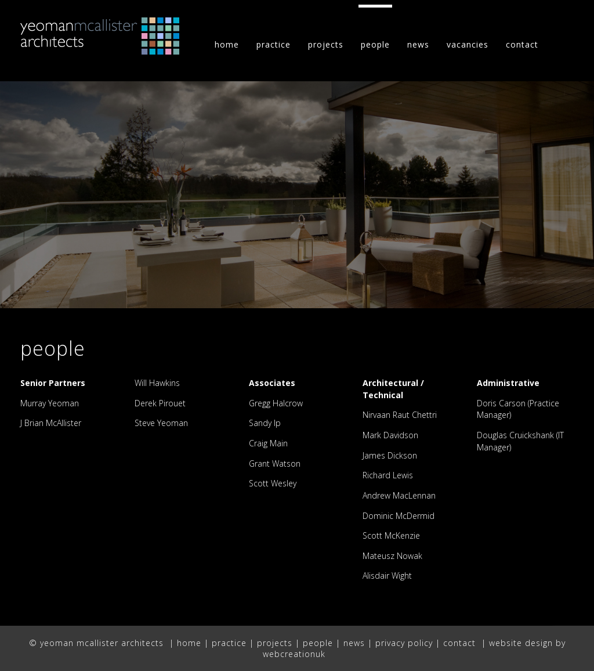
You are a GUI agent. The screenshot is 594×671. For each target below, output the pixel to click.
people (375, 44)
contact (522, 44)
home (227, 44)
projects (325, 44)
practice (273, 44)
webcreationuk (295, 653)
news (418, 44)
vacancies (467, 44)
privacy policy (404, 642)
